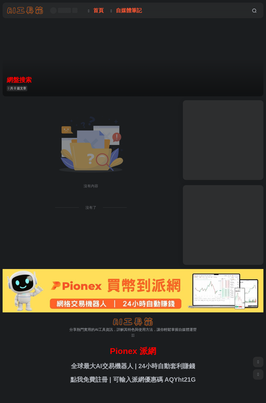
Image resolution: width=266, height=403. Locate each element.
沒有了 (90, 207)
